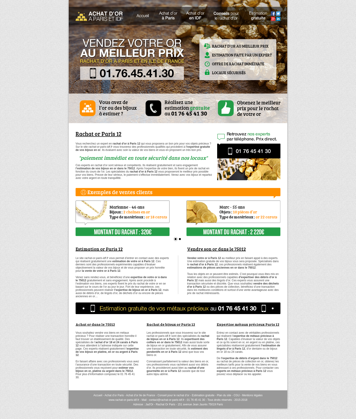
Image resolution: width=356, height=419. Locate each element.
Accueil (97, 395)
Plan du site (224, 395)
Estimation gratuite (203, 395)
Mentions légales (252, 395)
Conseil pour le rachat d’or (173, 395)
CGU (237, 395)
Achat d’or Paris (114, 395)
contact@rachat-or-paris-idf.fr (166, 399)
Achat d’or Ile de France (140, 395)
